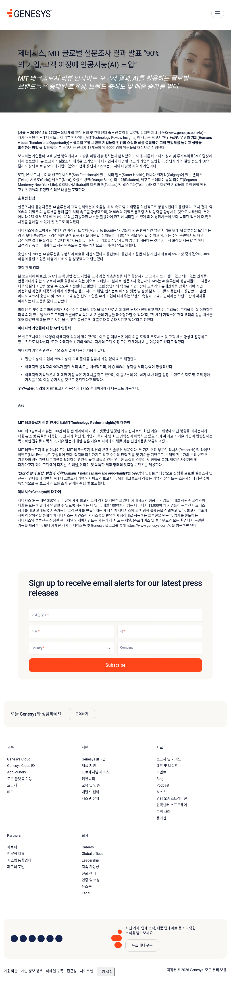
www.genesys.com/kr (185, 133)
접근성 (72, 971)
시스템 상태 (90, 798)
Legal (86, 893)
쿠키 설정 (105, 972)
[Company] (159, 648)
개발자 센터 (90, 792)
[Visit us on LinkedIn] (14, 938)
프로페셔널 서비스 (95, 772)
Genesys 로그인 (94, 759)
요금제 (12, 785)
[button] (115, 665)
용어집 (161, 818)
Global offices (92, 854)
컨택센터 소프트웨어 (171, 805)
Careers (88, 847)
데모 (10, 792)
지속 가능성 (90, 867)
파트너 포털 (16, 867)
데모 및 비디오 (167, 766)
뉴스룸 (87, 886)
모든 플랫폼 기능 (19, 779)
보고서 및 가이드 (168, 759)
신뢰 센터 (89, 873)
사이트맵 (86, 971)
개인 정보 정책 (32, 971)
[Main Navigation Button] (217, 13)
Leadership (90, 860)
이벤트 (161, 772)
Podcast (162, 785)
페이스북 (79, 525)
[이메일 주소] (115, 615)
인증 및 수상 (91, 880)
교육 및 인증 (91, 785)
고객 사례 (163, 812)
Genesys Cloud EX (21, 766)
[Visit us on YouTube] (50, 938)
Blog (159, 779)
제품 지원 (89, 766)
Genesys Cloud (18, 759)
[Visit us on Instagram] (23, 938)
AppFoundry (16, 772)
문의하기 (81, 714)
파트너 (12, 847)
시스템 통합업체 (19, 860)
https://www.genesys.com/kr (149, 525)
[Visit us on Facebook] (41, 938)
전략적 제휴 (16, 854)
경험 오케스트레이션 (171, 798)
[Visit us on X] (32, 938)
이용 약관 (11, 971)
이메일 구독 (54, 971)
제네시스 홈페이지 (90, 388)
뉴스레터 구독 (142, 945)
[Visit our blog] (58, 938)
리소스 (161, 792)
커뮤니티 (88, 779)
